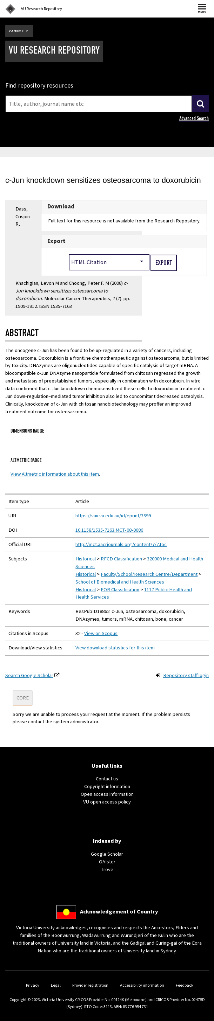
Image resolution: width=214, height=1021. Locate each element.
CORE (22, 698)
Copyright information (107, 786)
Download (60, 206)
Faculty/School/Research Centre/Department (149, 574)
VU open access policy (107, 802)
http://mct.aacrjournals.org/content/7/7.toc (121, 544)
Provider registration (90, 985)
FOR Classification (120, 589)
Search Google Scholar (29, 675)
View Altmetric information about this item (55, 474)
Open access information (107, 794)
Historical (85, 559)
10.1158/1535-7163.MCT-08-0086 (109, 530)
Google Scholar (107, 854)
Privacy (32, 985)
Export (56, 241)
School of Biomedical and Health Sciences (119, 582)
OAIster (107, 861)
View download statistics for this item (115, 647)
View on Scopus (101, 633)
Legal (56, 985)
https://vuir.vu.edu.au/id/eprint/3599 (113, 515)
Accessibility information (142, 985)
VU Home (16, 30)
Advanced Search (194, 118)
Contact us (107, 778)
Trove (107, 869)
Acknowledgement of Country (119, 912)
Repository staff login (186, 675)
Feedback (184, 985)
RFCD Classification (121, 559)
